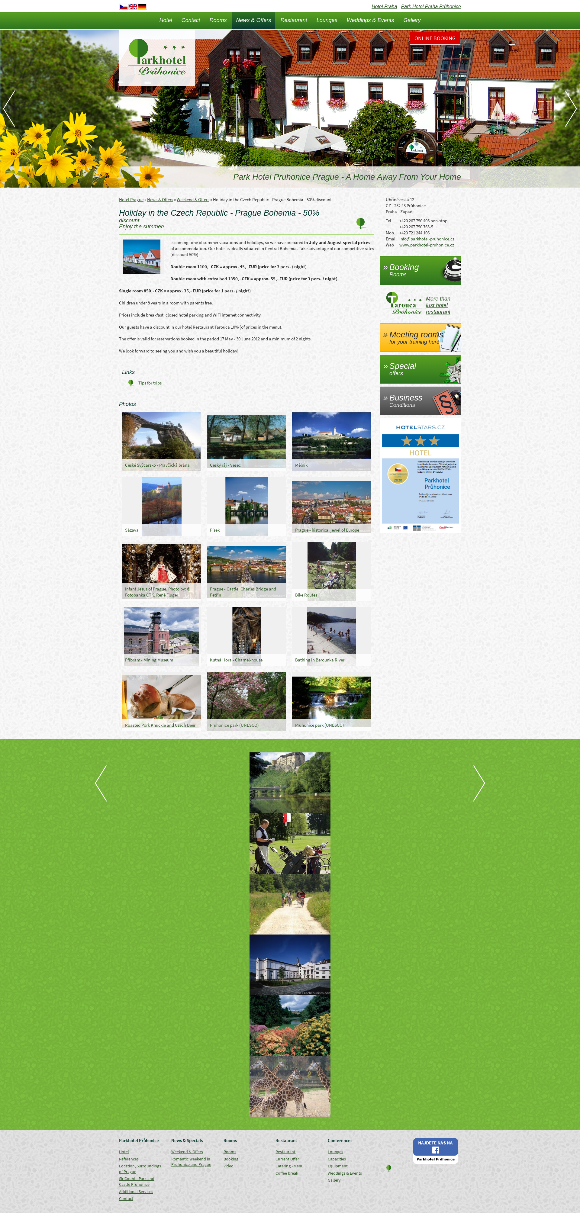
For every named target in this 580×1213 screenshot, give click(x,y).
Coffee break (287, 1173)
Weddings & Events (370, 20)
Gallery (412, 20)
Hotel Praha (384, 6)
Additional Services (136, 1191)
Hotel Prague (131, 199)
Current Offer (287, 1159)
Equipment (338, 1166)
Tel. (389, 221)
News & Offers (253, 20)
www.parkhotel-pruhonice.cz (426, 245)
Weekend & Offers (193, 199)
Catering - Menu (290, 1166)
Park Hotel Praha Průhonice (431, 6)
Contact (190, 20)
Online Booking (435, 38)
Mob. (390, 233)
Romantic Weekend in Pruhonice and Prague (191, 1161)
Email (391, 239)
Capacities (337, 1159)
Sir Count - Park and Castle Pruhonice (136, 1181)
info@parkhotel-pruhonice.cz (426, 239)
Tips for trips (150, 383)
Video (229, 1166)
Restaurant (294, 20)
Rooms (218, 20)
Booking (231, 1159)
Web (390, 245)
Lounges (327, 20)
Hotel (165, 20)
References (129, 1159)
